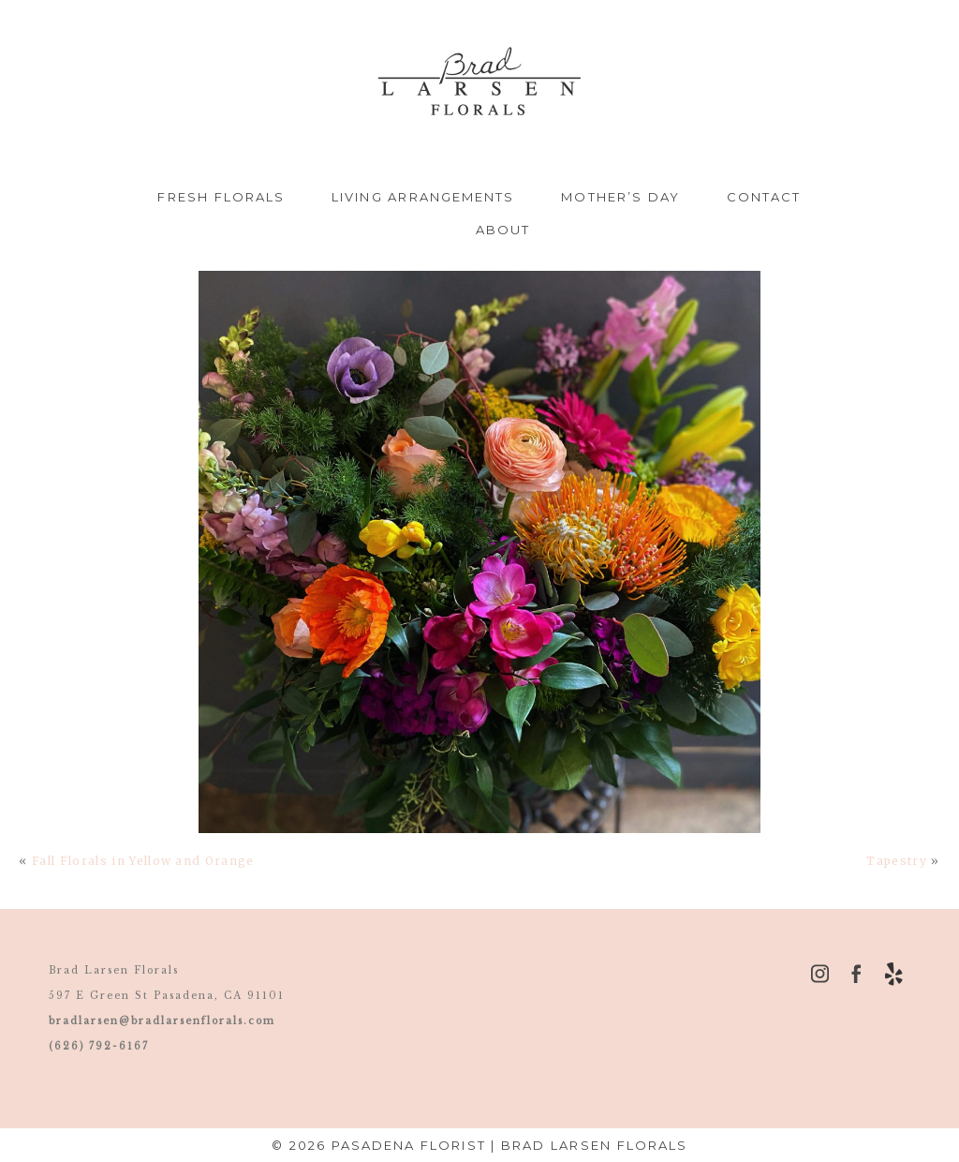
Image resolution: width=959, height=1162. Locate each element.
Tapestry (896, 861)
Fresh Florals (221, 196)
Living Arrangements (423, 196)
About (503, 229)
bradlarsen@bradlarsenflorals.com (162, 1021)
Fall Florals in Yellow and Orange (143, 861)
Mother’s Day (620, 196)
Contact (764, 196)
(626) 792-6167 (99, 1046)
